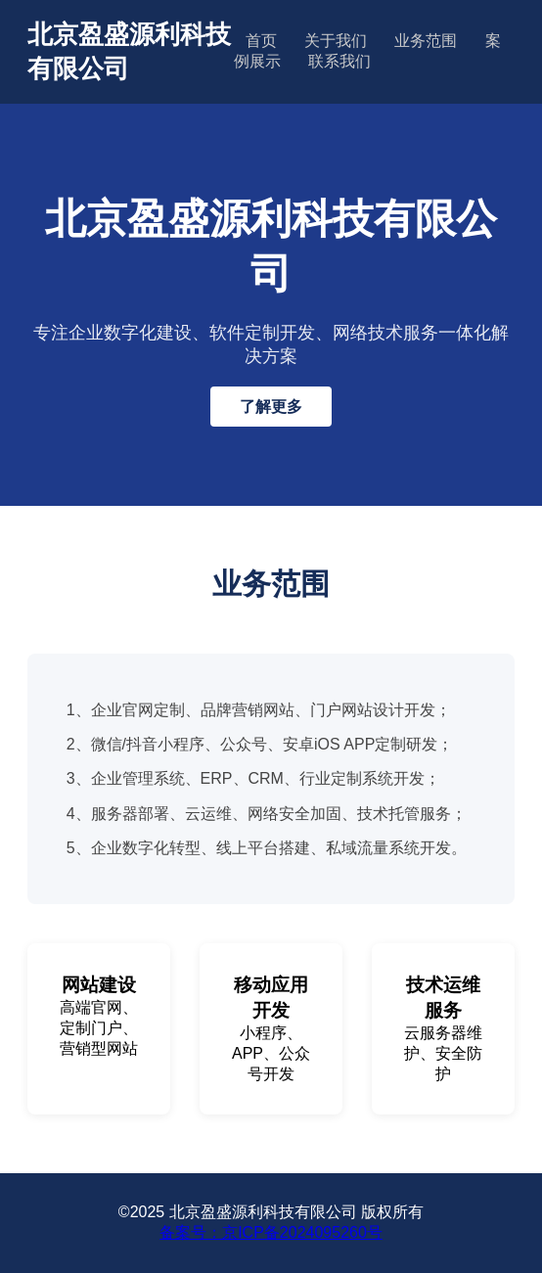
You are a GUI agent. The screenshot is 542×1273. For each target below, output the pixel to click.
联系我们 (339, 61)
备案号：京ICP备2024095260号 (271, 1232)
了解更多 (271, 406)
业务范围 (425, 40)
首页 (261, 40)
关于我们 (335, 40)
